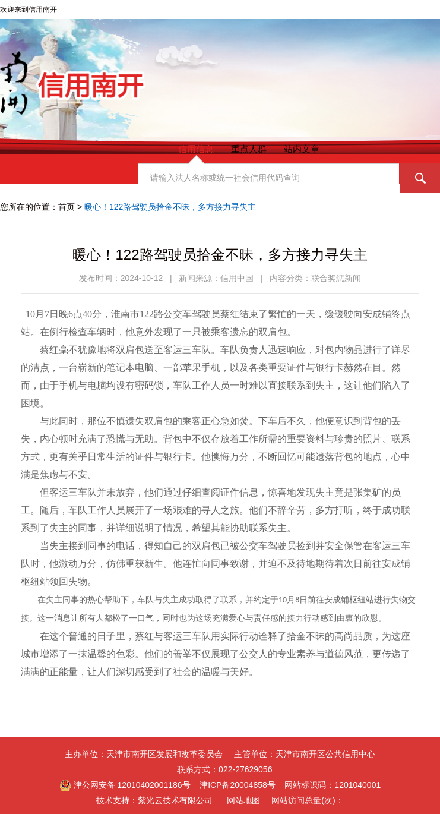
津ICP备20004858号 (238, 785)
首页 (66, 207)
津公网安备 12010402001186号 (125, 785)
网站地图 (243, 800)
